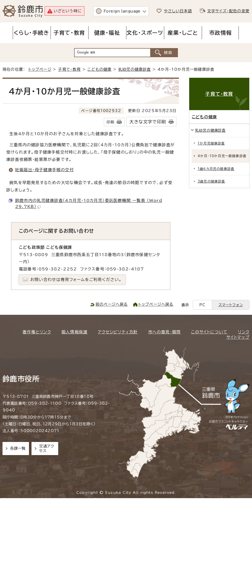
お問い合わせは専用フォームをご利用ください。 (76, 280)
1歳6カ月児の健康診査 (216, 168)
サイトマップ (237, 337)
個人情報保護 (74, 332)
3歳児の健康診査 (211, 181)
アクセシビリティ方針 (118, 332)
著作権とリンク (36, 332)
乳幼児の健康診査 (134, 69)
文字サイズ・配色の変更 (228, 11)
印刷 (110, 122)
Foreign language (122, 11)
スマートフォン (230, 305)
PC (202, 305)
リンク (243, 332)
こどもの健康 (99, 69)
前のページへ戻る (112, 304)
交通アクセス (46, 448)
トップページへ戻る (156, 304)
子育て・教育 (69, 69)
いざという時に (68, 11)
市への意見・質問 (164, 332)
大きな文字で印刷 (147, 122)
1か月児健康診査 (211, 143)
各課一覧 (18, 448)
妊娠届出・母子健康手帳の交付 (44, 170)
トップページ (39, 69)
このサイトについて (209, 332)
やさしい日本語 (178, 11)
